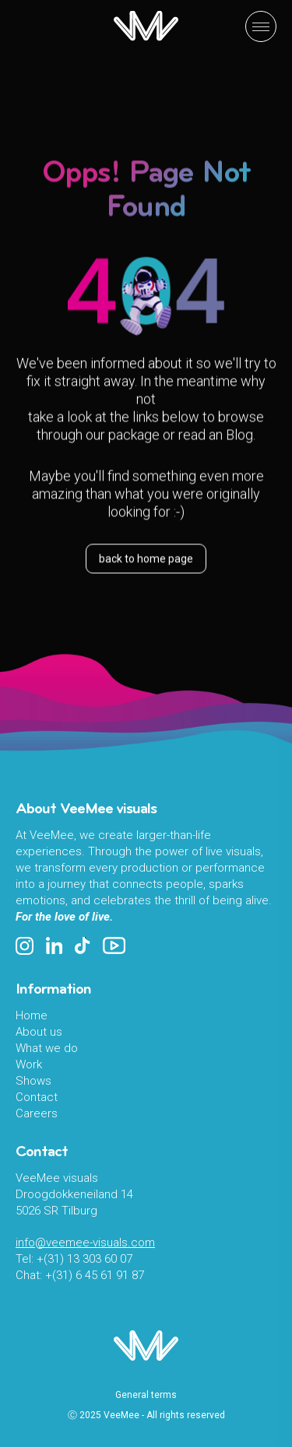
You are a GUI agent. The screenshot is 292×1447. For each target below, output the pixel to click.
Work (29, 1064)
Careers (37, 1113)
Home (31, 1015)
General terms (146, 1394)
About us (39, 1032)
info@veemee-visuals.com (85, 1243)
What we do (47, 1048)
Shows (33, 1081)
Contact (37, 1097)
